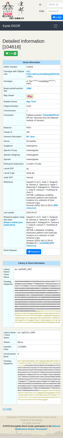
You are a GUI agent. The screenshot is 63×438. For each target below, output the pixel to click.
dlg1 (28, 101)
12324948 (43, 243)
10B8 (28, 88)
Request (34, 251)
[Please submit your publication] (13, 223)
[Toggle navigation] (55, 26)
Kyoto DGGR (11, 26)
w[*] (28, 71)
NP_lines (30, 136)
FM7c (30, 77)
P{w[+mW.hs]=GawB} (36, 74)
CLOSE (7, 409)
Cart (11, 53)
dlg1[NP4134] (53, 74)
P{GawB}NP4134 (51, 115)
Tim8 (33, 101)
